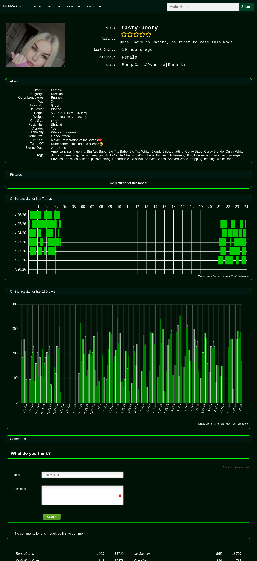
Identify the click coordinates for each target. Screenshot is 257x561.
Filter (51, 6)
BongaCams (25, 553)
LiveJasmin (142, 553)
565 (219, 553)
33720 (119, 553)
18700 (236, 553)
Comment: (19, 488)
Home (37, 6)
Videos (91, 6)
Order (70, 6)
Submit (51, 516)
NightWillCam (13, 6)
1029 (100, 553)
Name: (15, 474)
